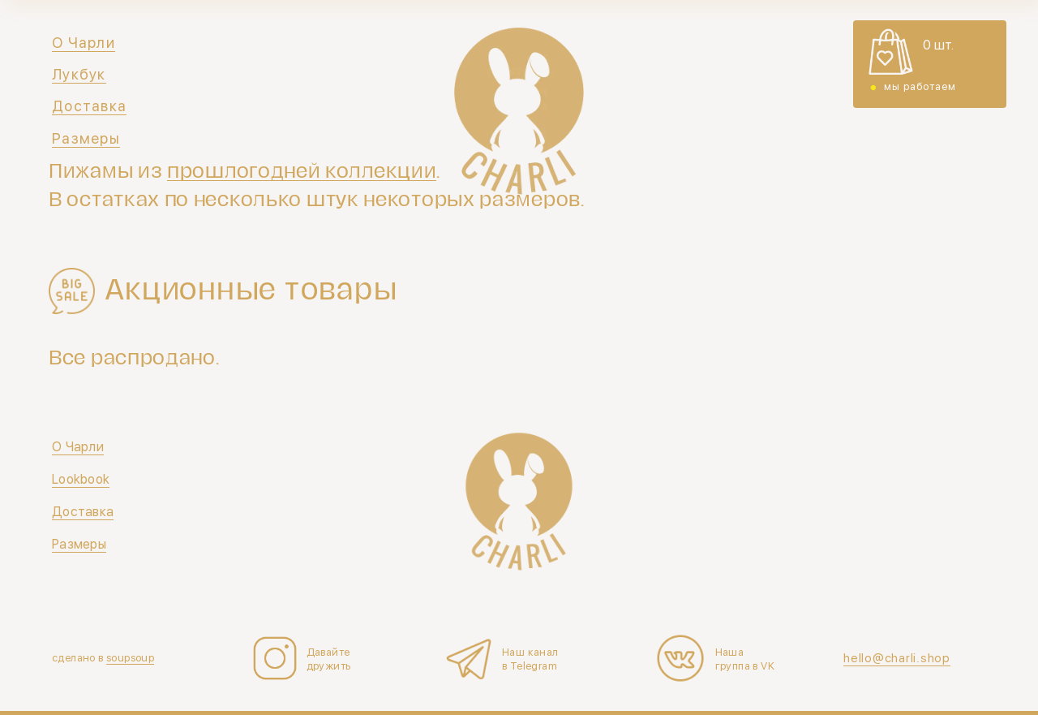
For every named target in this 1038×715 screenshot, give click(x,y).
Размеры (86, 138)
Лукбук (79, 74)
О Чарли (83, 42)
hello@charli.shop (896, 658)
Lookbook (80, 479)
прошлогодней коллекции (301, 171)
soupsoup (130, 658)
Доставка (89, 105)
